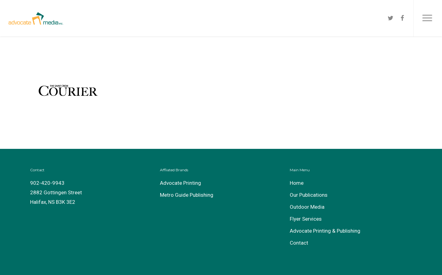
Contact (299, 243)
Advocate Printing (180, 183)
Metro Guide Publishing (186, 195)
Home (297, 183)
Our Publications (309, 195)
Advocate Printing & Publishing (325, 231)
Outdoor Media (307, 207)
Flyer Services (306, 219)
